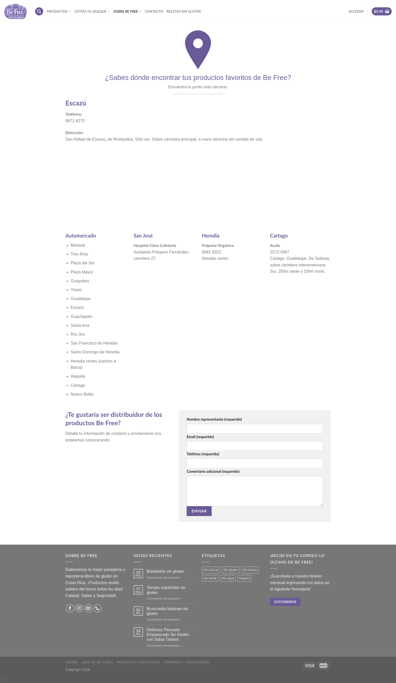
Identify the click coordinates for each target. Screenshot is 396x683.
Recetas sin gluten (184, 11)
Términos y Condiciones (186, 662)
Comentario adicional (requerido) (213, 471)
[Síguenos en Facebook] (70, 608)
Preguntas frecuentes (138, 662)
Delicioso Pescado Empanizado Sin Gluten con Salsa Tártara (168, 635)
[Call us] (97, 608)
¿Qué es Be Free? (97, 662)
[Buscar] (39, 11)
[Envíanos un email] (88, 608)
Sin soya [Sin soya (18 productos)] (227, 578)
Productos (59, 11)
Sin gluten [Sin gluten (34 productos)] (231, 570)
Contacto (154, 11)
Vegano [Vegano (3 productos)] (244, 578)
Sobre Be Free (127, 11)
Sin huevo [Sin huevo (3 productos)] (250, 570)
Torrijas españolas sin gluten (166, 589)
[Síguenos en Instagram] (79, 608)
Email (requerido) (200, 437)
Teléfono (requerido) (203, 454)
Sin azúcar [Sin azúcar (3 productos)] (210, 570)
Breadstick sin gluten (165, 571)
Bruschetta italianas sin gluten (167, 611)
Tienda (71, 662)
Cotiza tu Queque (92, 11)
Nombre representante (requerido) (214, 419)
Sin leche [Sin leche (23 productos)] (210, 578)
